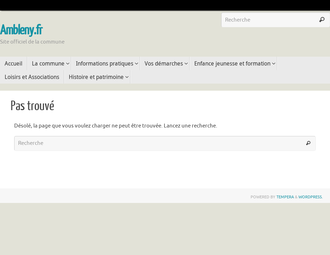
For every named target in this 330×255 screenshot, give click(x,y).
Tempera (285, 196)
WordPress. (310, 196)
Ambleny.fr (21, 30)
